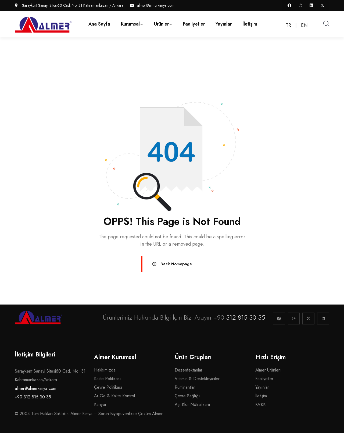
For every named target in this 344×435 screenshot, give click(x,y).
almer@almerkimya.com (35, 390)
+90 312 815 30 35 (33, 399)
